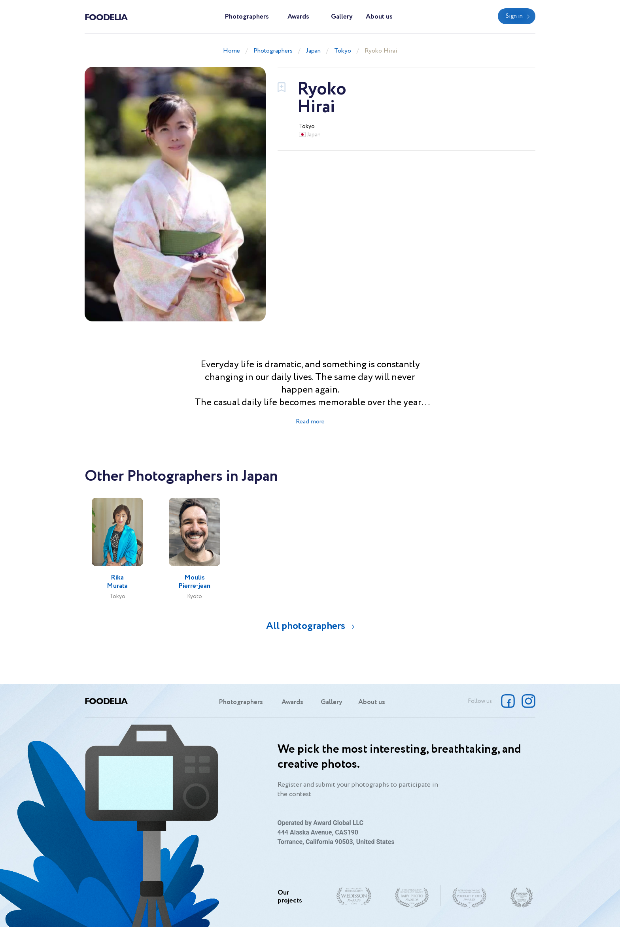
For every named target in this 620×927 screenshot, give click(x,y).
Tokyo (342, 50)
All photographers (305, 626)
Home (231, 50)
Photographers (247, 17)
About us (379, 17)
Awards (298, 17)
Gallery (342, 17)
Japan (313, 50)
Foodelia (106, 16)
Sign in (514, 16)
